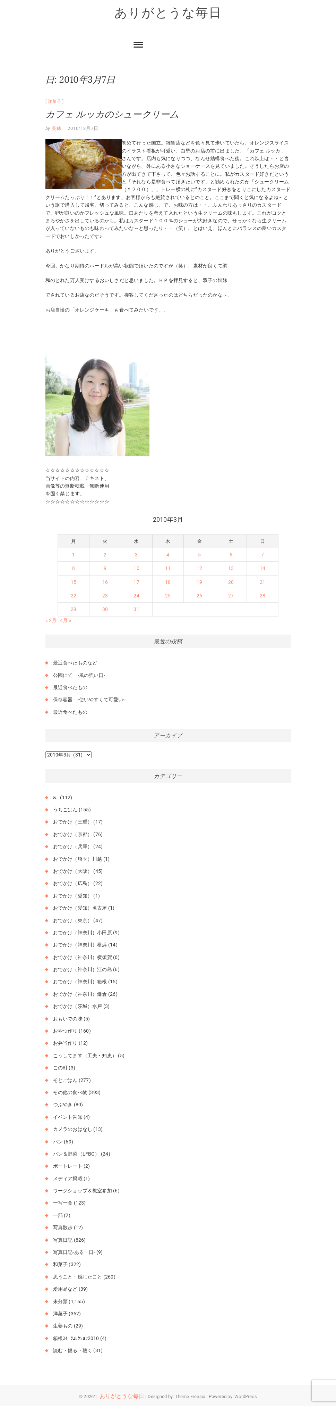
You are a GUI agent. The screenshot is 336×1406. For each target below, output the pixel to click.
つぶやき (63, 1105)
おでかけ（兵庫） (73, 847)
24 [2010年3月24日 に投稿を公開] (136, 596)
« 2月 (51, 620)
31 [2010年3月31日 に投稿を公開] (136, 609)
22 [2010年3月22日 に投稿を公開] (73, 596)
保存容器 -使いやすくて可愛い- (89, 700)
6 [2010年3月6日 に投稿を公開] (231, 554)
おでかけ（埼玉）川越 (77, 859)
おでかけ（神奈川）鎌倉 (80, 994)
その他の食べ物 (70, 1092)
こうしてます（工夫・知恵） (85, 1055)
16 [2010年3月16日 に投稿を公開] (105, 582)
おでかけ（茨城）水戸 (77, 1006)
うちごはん (65, 809)
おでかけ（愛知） (73, 896)
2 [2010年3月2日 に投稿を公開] (105, 554)
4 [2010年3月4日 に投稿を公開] (167, 554)
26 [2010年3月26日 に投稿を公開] (199, 596)
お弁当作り (65, 1043)
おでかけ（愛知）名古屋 (80, 908)
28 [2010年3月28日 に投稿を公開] (262, 596)
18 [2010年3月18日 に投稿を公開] (168, 582)
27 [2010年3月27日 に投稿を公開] (231, 596)
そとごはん (65, 1080)
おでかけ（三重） (73, 822)
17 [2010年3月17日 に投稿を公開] (136, 582)
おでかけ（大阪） (73, 871)
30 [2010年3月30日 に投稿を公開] (105, 609)
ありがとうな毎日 (168, 12)
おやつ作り (65, 1031)
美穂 (55, 128)
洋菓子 (54, 101)
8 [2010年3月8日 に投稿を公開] (73, 568)
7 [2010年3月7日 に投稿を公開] (262, 554)
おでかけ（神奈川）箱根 (80, 982)
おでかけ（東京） (73, 920)
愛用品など (65, 1289)
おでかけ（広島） (73, 883)
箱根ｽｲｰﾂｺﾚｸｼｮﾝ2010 (76, 1338)
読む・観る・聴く (73, 1351)
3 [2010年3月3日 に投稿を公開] (136, 554)
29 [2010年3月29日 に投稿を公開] (73, 609)
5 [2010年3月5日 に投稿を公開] (199, 554)
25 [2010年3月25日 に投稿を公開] (168, 596)
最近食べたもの (70, 687)
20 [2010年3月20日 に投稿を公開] (231, 582)
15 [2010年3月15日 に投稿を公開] (73, 582)
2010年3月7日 (83, 128)
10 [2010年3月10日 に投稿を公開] (136, 568)
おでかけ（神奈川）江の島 (82, 970)
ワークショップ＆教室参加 (82, 1191)
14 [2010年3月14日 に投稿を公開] (262, 568)
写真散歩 (63, 1228)
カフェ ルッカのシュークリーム (112, 114)
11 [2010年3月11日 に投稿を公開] (168, 568)
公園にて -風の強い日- (79, 675)
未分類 (60, 1301)
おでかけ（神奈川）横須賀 (82, 957)
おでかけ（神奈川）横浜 (80, 945)
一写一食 (63, 1203)
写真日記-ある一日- (74, 1252)
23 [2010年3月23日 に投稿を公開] (105, 596)
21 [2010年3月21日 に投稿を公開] (262, 582)
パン (58, 1141)
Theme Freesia (190, 1396)
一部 (58, 1215)
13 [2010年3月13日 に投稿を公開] (231, 568)
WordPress (245, 1396)
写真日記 (63, 1240)
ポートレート (68, 1166)
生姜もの (63, 1326)
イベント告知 (68, 1117)
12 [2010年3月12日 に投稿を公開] (199, 568)
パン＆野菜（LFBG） (76, 1154)
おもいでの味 (68, 1019)
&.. (56, 797)
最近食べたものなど (75, 663)
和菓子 (60, 1264)
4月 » (65, 620)
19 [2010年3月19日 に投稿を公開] (199, 582)
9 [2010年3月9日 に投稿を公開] (105, 568)
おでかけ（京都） (73, 834)
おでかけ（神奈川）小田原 (82, 932)
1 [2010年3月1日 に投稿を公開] (73, 554)
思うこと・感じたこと (77, 1277)
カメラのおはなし (73, 1129)
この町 (60, 1068)
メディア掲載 (68, 1178)
